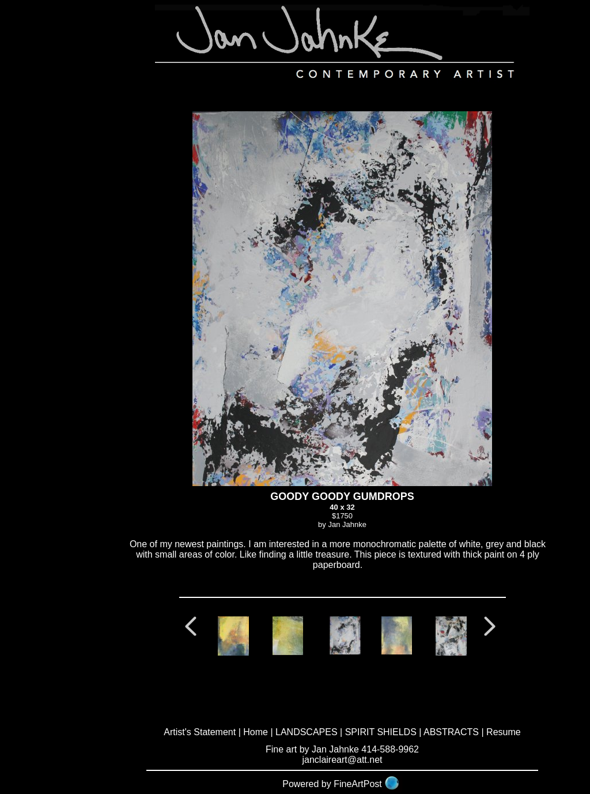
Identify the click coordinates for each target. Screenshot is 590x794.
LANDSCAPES (306, 732)
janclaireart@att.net (342, 760)
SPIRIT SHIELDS (381, 732)
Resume (503, 732)
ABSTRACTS (451, 732)
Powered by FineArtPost (332, 784)
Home (255, 732)
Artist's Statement (200, 732)
